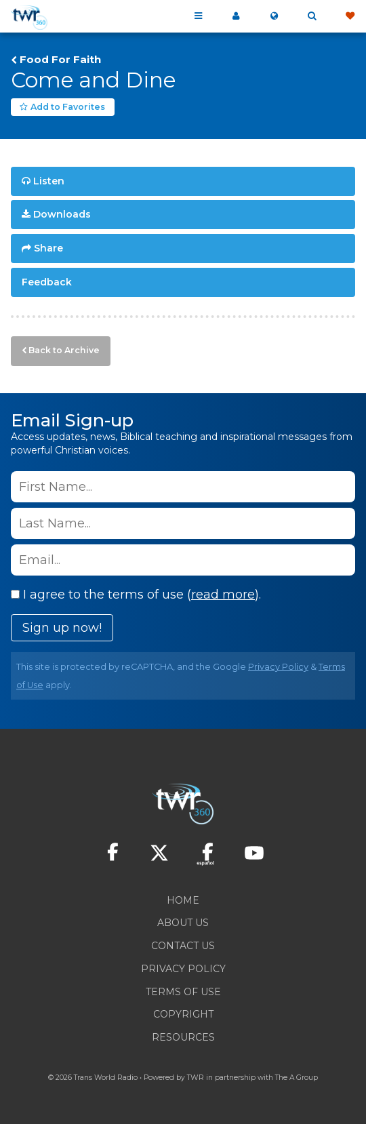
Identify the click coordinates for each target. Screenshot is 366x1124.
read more (223, 594)
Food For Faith (60, 60)
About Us (183, 923)
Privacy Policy (278, 667)
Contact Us (183, 946)
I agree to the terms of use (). (136, 594)
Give (349, 16)
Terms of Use (183, 992)
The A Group (296, 1077)
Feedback (47, 282)
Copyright (183, 1014)
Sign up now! (62, 627)
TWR (195, 1077)
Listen (48, 181)
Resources (183, 1037)
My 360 (236, 16)
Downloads (62, 214)
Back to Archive (64, 350)
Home (183, 900)
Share (48, 248)
